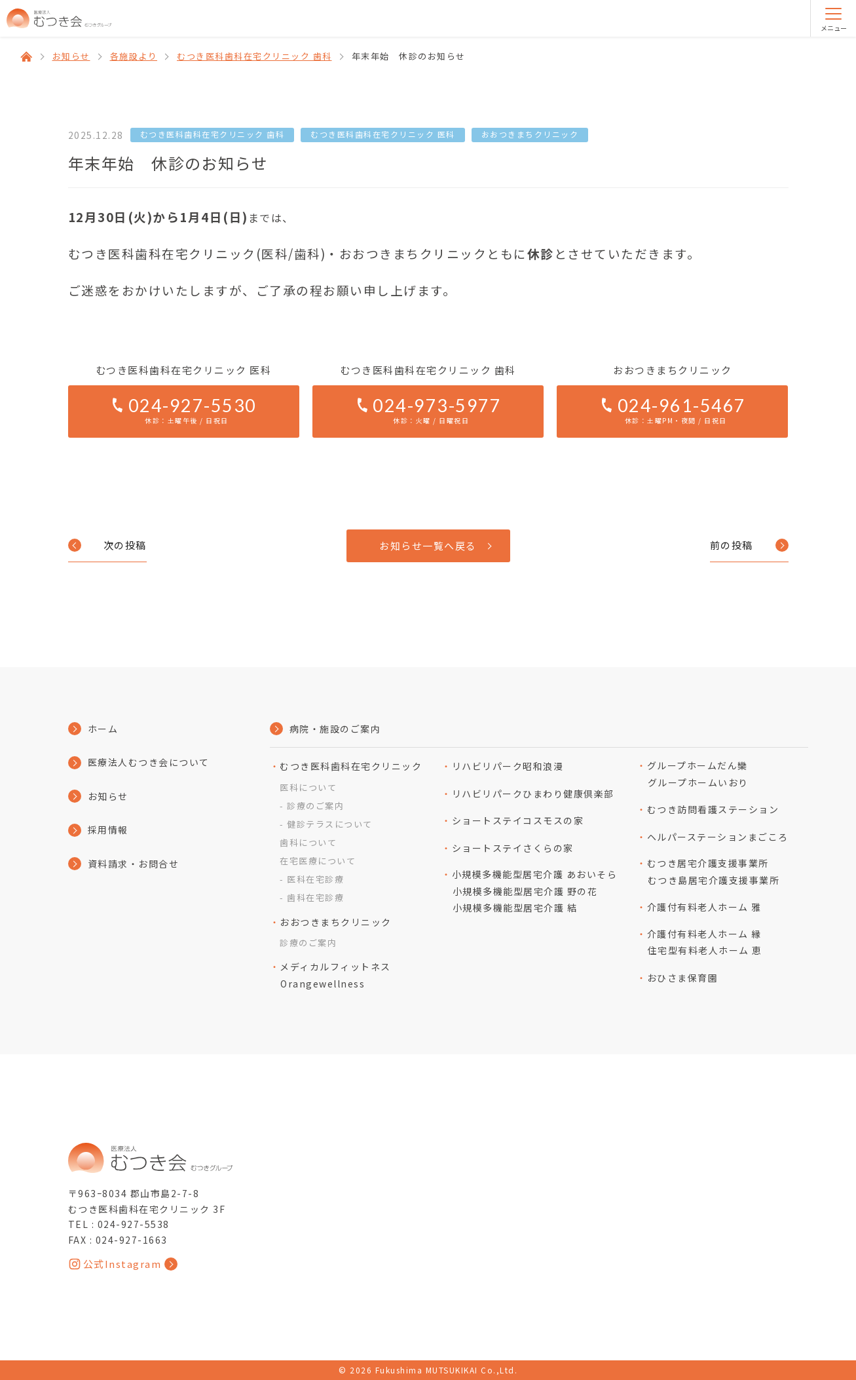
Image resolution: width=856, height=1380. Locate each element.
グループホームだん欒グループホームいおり (698, 774)
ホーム (103, 728)
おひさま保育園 (682, 977)
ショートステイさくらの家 (513, 847)
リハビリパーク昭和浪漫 (508, 766)
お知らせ (108, 796)
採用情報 (108, 829)
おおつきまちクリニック (336, 922)
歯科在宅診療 (315, 897)
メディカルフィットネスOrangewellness (335, 975)
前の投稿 (731, 545)
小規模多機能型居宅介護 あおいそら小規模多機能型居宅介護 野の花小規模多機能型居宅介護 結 (535, 891)
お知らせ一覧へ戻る (428, 545)
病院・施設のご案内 (335, 728)
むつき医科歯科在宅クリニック (351, 766)
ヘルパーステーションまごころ (718, 836)
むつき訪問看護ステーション (713, 809)
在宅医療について (318, 860)
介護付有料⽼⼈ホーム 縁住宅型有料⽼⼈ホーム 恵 (704, 942)
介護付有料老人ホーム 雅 (704, 906)
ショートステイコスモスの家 (518, 820)
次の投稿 (125, 545)
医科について (308, 787)
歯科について (308, 842)
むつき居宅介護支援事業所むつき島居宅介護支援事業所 (713, 871)
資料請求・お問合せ (133, 863)
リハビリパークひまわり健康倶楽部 (533, 793)
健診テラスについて (330, 824)
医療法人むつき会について (149, 762)
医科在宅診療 (315, 879)
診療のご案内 (315, 805)
